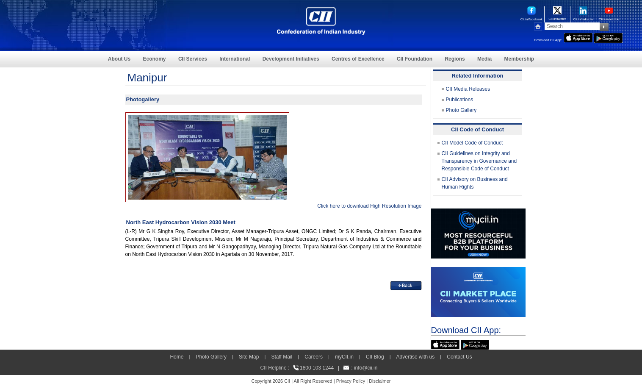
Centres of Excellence (358, 59)
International (234, 59)
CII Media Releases (468, 89)
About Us (119, 59)
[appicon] (578, 37)
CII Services (192, 59)
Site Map (249, 357)
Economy (154, 59)
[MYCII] (478, 212)
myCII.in (344, 357)
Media (484, 59)
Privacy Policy (350, 381)
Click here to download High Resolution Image (369, 206)
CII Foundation (414, 59)
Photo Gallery (461, 110)
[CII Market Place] (478, 271)
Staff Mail (281, 357)
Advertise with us (415, 357)
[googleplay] (608, 37)
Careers (313, 357)
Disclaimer (379, 381)
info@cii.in (366, 368)
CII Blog (375, 357)
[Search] (572, 26)
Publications (459, 100)
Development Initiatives (291, 59)
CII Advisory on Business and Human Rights (475, 183)
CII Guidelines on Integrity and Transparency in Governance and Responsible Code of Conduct (479, 161)
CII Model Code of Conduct (472, 143)
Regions (455, 59)
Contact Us (459, 357)
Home (176, 357)
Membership (519, 59)
